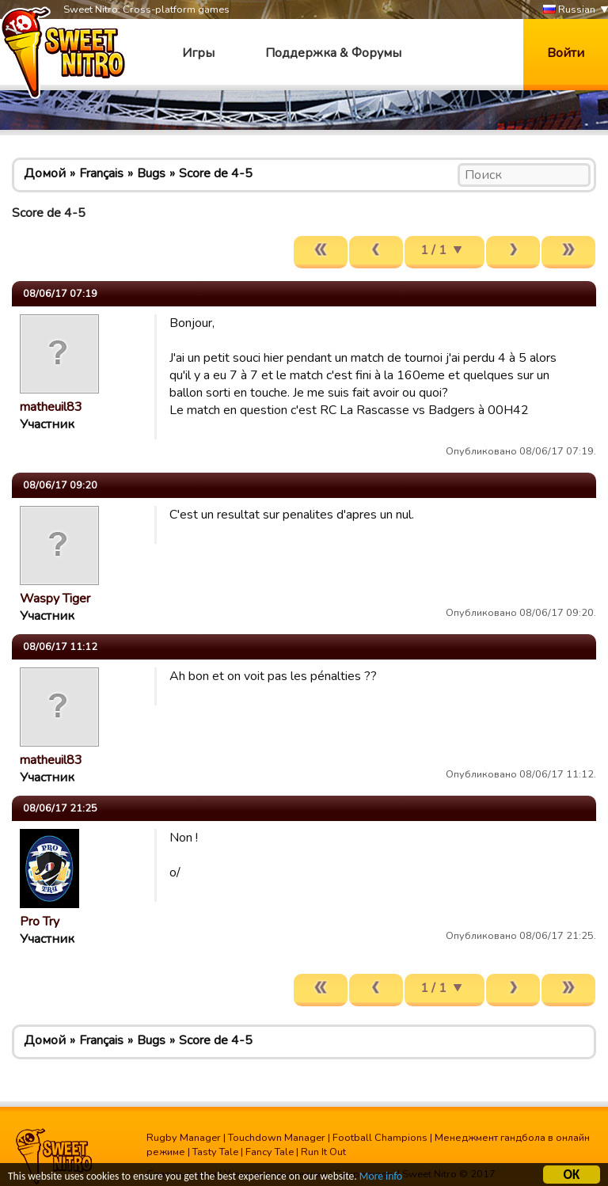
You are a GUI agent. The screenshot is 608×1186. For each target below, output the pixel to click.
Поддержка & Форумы (333, 53)
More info (380, 1177)
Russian (569, 9)
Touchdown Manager (276, 1138)
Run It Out (323, 1152)
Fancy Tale (269, 1152)
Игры (198, 53)
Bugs (151, 173)
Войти (565, 53)
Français (101, 173)
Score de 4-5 (216, 173)
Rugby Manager (183, 1138)
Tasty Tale (215, 1152)
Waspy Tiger (55, 598)
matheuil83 (51, 407)
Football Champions (380, 1138)
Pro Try (39, 921)
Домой (45, 173)
